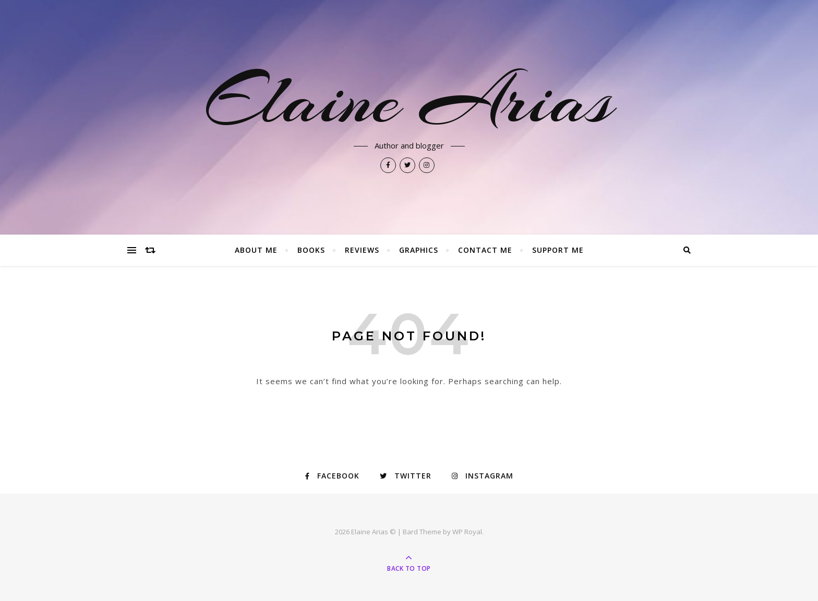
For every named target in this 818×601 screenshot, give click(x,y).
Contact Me (485, 250)
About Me (256, 250)
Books (311, 250)
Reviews (362, 250)
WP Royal (467, 531)
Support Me (558, 250)
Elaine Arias (409, 100)
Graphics (418, 250)
